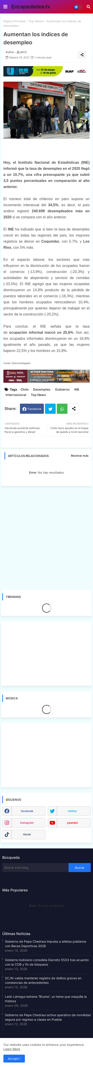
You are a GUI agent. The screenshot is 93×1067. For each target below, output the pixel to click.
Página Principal (14, 21)
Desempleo (41, 389)
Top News (36, 21)
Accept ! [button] (14, 1058)
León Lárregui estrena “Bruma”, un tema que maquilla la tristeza (46, 999)
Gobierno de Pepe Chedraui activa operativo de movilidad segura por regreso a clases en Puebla (48, 1017)
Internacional (16, 395)
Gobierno (62, 389)
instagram (27, 822)
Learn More (11, 1049)
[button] (88, 6)
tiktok (27, 834)
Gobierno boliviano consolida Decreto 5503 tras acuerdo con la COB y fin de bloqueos (47, 962)
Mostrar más (79, 455)
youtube (72, 822)
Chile (25, 389)
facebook (27, 811)
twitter (72, 811)
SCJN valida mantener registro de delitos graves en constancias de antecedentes (43, 980)
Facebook (34, 409)
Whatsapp (62, 409)
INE (76, 389)
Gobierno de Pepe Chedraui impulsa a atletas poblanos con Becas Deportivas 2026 (45, 943)
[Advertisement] (46, 538)
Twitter (50, 409)
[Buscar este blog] (35, 867)
